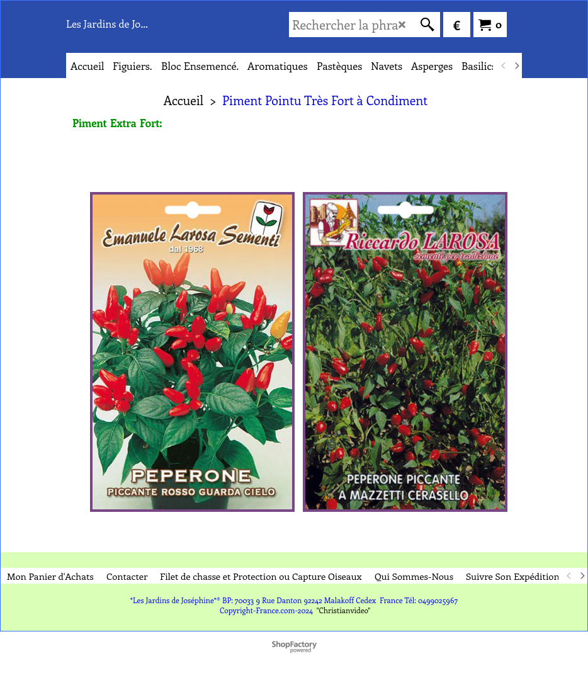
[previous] (503, 65)
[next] (516, 65)
